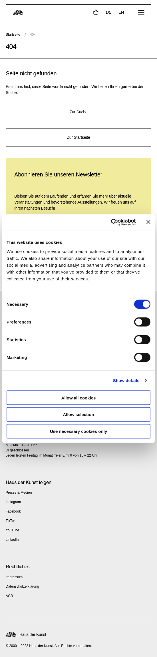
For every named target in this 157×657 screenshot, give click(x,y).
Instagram (13, 502)
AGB (9, 596)
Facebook (13, 511)
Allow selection (78, 414)
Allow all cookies (78, 397)
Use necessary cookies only (78, 431)
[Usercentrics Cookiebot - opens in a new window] (111, 222)
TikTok (10, 521)
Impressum (14, 577)
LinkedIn (12, 540)
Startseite (13, 35)
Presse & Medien (19, 493)
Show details (126, 380)
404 (33, 35)
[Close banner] (148, 222)
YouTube (12, 530)
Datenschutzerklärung (22, 586)
